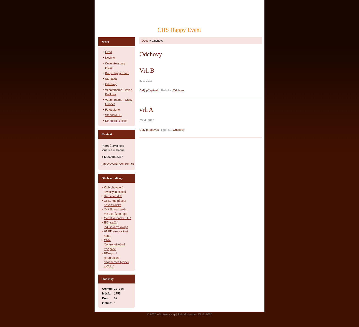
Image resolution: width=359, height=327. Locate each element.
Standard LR (113, 115)
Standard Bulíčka (116, 121)
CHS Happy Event (179, 30)
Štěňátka (111, 78)
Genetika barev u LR (117, 218)
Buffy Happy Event (117, 73)
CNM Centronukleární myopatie (114, 244)
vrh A (146, 109)
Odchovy (179, 90)
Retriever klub (113, 196)
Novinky (110, 57)
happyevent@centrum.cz (118, 163)
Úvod (145, 40)
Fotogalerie (112, 109)
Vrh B (146, 70)
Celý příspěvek (149, 90)
